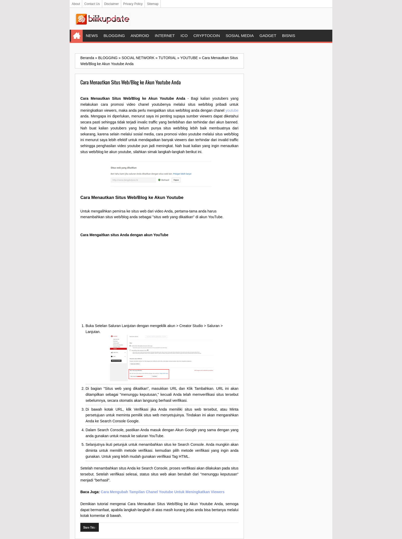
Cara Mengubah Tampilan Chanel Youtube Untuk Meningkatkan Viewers (163, 492)
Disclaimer (111, 4)
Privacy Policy (133, 4)
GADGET (268, 35)
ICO (183, 35)
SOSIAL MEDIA (240, 35)
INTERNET (165, 35)
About (76, 4)
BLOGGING (114, 35)
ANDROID (140, 35)
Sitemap (152, 4)
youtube (231, 110)
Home (77, 36)
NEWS (92, 35)
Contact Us (92, 4)
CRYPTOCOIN (206, 35)
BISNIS (288, 35)
